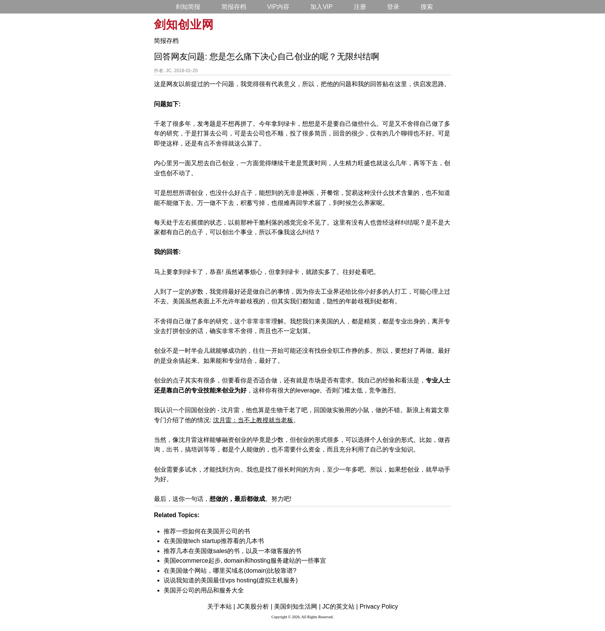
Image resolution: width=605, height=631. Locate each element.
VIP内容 (278, 6)
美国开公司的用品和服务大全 (204, 590)
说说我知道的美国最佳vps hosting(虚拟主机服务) (231, 580)
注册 (360, 6)
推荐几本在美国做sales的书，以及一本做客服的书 (232, 551)
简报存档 (233, 6)
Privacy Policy (379, 606)
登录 (393, 6)
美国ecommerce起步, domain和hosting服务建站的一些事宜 (245, 560)
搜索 (427, 6)
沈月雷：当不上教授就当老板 (253, 420)
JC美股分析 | (254, 606)
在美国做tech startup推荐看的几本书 (214, 541)
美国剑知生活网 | (297, 606)
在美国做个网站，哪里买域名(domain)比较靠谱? (230, 570)
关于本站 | (221, 606)
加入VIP (321, 6)
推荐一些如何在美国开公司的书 (207, 531)
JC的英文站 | (340, 606)
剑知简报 (188, 6)
